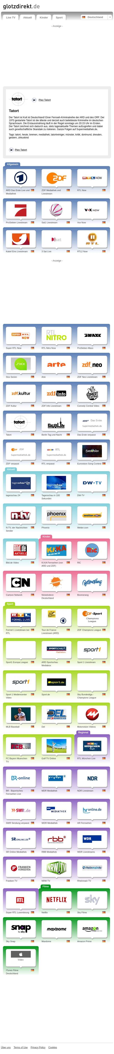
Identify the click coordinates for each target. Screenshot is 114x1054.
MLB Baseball (12, 727)
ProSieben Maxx (85, 348)
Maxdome (46, 941)
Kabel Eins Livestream (17, 251)
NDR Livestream (85, 791)
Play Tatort (21, 149)
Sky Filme (82, 912)
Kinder (44, 17)
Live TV (10, 17)
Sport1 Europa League (17, 662)
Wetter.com (82, 527)
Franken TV (11, 881)
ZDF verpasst (12, 463)
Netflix (45, 912)
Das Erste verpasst (86, 435)
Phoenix (46, 527)
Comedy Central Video (88, 406)
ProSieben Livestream (16, 222)
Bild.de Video (12, 562)
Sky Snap (10, 941)
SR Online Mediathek (16, 852)
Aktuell (27, 17)
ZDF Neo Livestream (87, 377)
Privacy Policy (38, 1047)
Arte (44, 377)
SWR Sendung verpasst (17, 823)
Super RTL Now (13, 348)
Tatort (8, 435)
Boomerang (83, 595)
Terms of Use (21, 1047)
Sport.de (46, 694)
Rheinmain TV (84, 881)
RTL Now (81, 190)
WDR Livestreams (86, 852)
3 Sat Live (46, 251)
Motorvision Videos (86, 727)
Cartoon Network (14, 595)
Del (43, 727)
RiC (79, 562)
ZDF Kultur (11, 406)
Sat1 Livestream (49, 222)
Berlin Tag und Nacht (52, 435)
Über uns (6, 1047)
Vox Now (81, 222)
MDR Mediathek (49, 791)
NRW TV (46, 881)
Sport (59, 17)
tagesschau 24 (13, 495)
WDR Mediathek (49, 823)
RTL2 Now (82, 251)
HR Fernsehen (84, 823)
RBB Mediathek (49, 852)
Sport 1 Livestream (86, 662)
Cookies (52, 1047)
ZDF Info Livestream (51, 406)
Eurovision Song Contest (89, 463)
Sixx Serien (11, 377)
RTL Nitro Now (49, 348)
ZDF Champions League (89, 630)
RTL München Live (86, 758)
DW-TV (80, 495)
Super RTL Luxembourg (17, 912)
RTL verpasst (48, 463)
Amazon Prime (84, 941)
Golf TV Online (49, 758)
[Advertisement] (57, 56)
